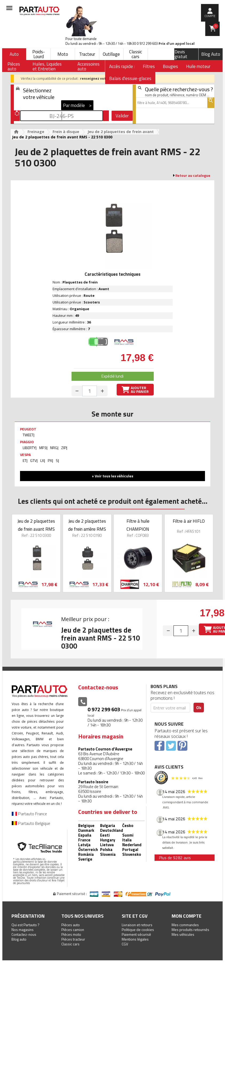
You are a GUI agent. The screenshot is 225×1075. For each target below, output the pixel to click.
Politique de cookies (138, 929)
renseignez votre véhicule (102, 78)
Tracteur (87, 54)
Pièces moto (71, 934)
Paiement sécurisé (136, 934)
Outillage (111, 54)
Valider (122, 115)
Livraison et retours (137, 925)
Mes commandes (185, 925)
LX (42, 460)
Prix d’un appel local (177, 43)
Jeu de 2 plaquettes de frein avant (121, 131)
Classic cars (135, 54)
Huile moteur (198, 66)
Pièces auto (70, 925)
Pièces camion (72, 929)
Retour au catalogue (192, 175)
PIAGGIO (27, 442)
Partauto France (29, 813)
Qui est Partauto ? (25, 925)
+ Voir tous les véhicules (112, 476)
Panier (215, 26)
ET (24, 460)
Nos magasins (22, 929)
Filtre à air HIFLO (189, 521)
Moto (62, 54)
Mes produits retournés (190, 929)
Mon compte (187, 916)
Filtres (149, 66)
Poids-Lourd (38, 54)
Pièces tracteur (73, 939)
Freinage (35, 131)
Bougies (170, 66)
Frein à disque (66, 131)
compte (209, 16)
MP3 (42, 447)
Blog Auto (210, 54)
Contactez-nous (23, 934)
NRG (53, 447)
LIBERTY (29, 447)
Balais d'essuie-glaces (130, 78)
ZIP (63, 447)
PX (50, 460)
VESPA (25, 454)
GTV (33, 460)
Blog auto (18, 939)
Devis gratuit (181, 54)
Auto (14, 54)
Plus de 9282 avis (175, 857)
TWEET (28, 435)
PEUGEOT (28, 429)
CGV (125, 944)
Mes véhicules (183, 934)
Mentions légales (135, 939)
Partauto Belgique (31, 823)
